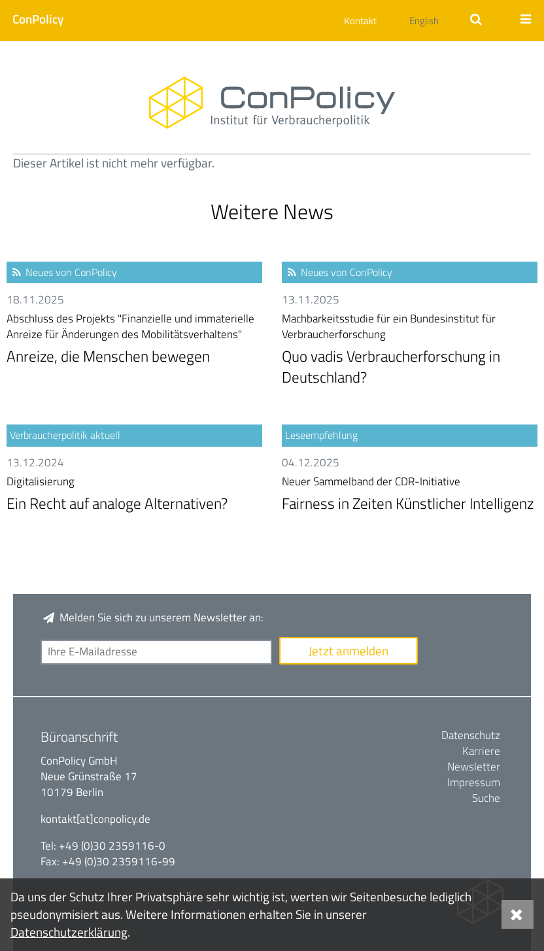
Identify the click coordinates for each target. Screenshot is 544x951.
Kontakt (360, 20)
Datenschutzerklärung (69, 931)
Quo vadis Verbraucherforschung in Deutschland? (409, 350)
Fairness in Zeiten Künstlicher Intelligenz (409, 494)
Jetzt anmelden (348, 650)
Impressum (473, 782)
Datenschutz (470, 735)
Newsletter (473, 766)
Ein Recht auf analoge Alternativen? (134, 494)
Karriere (481, 750)
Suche (486, 797)
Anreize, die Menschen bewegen (134, 339)
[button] (31, 18)
